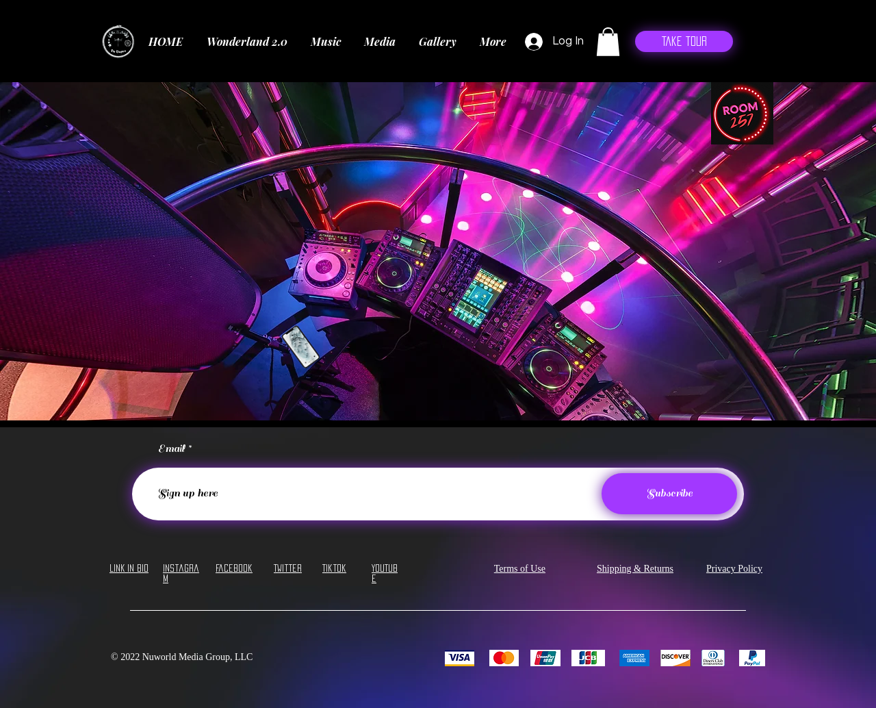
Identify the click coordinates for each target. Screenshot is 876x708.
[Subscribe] (669, 493)
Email (171, 449)
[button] (608, 41)
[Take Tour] (684, 41)
